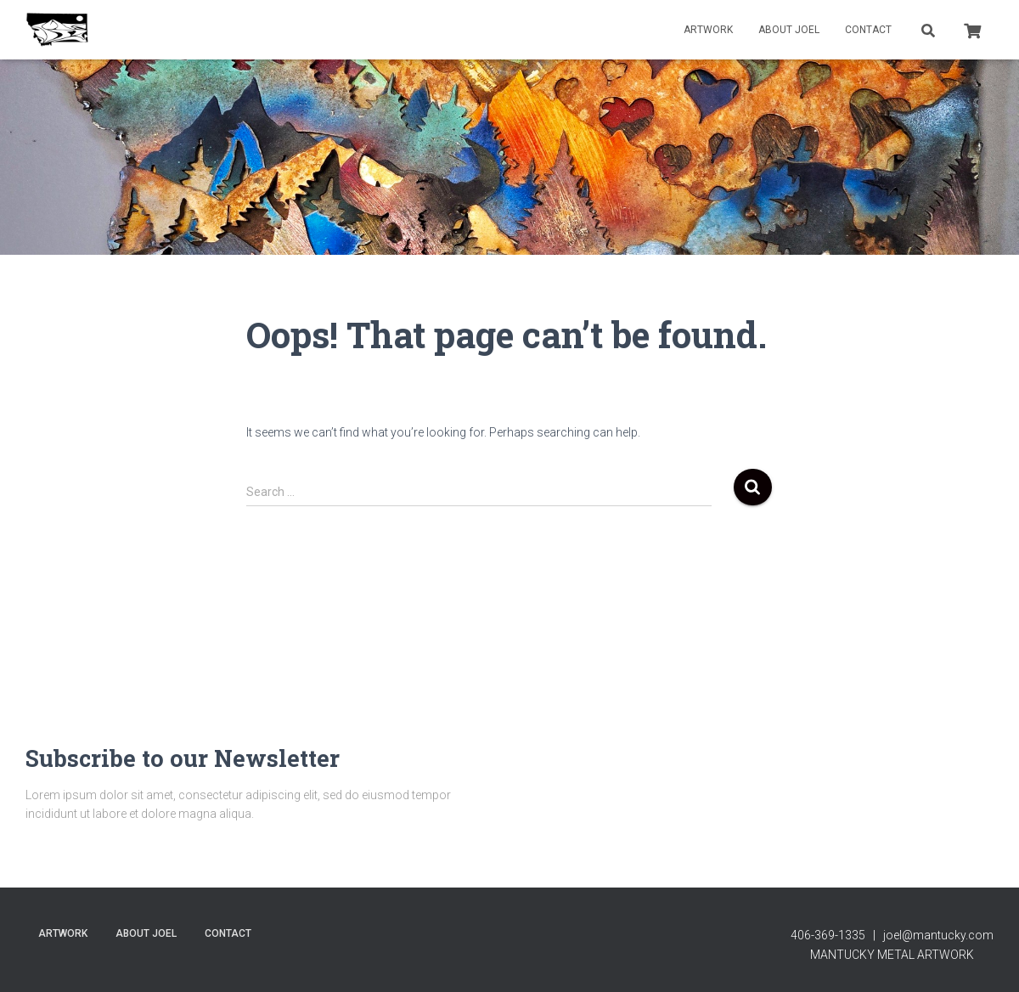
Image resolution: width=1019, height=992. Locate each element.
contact (868, 30)
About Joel (788, 30)
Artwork (708, 30)
